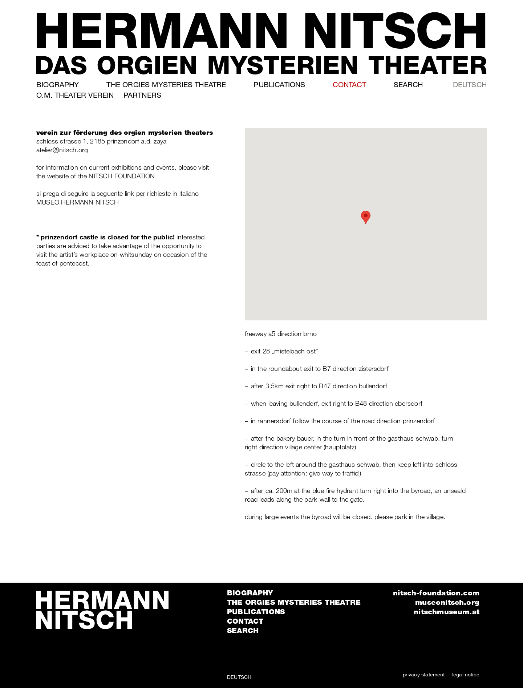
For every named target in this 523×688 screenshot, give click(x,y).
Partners (142, 95)
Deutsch (470, 84)
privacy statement (424, 674)
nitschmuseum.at (446, 611)
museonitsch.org (447, 602)
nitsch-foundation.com (436, 592)
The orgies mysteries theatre (166, 84)
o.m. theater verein (75, 95)
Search (408, 84)
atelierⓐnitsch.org (62, 150)
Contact (349, 84)
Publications (279, 84)
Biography (57, 84)
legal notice (465, 674)
